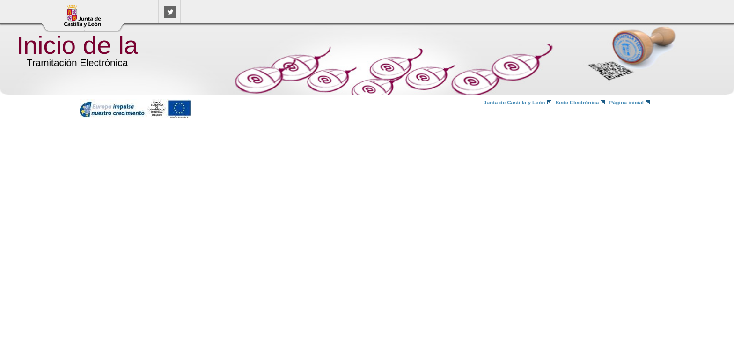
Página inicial (626, 102)
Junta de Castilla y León (514, 102)
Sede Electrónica (577, 102)
